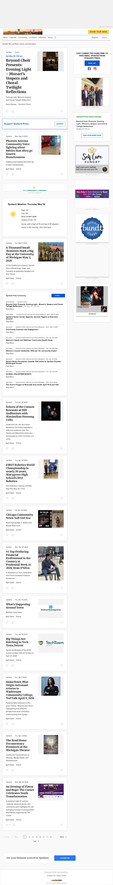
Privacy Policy (61, 883)
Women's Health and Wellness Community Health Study (29, 340)
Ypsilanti (9, 52)
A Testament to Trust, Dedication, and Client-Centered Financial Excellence (19, 576)
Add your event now (92, 135)
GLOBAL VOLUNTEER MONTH (18, 374)
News (5, 37)
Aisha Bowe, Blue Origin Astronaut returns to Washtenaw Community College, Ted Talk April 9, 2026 (20, 690)
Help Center (61, 876)
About (50, 37)
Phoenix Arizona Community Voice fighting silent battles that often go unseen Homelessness (19, 149)
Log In (104, 37)
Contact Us (51, 876)
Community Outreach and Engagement (22, 330)
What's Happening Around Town (18, 606)
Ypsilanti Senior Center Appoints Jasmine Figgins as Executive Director (32, 318)
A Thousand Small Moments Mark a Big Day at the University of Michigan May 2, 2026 (20, 254)
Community (22, 37)
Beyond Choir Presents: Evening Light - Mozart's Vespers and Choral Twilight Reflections (18, 76)
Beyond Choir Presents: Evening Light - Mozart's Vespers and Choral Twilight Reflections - (34, 305)
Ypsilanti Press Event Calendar (89, 117)
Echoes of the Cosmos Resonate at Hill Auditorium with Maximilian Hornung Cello (20, 413)
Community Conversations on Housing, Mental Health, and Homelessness (17, 758)
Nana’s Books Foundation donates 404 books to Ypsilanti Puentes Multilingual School (33, 362)
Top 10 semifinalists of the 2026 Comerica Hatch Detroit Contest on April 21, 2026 (20, 653)
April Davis (10, 169)
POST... (58, 296)
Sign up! (92, 63)
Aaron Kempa (11, 104)
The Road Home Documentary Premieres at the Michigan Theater (18, 745)
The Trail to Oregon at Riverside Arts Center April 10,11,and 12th (32, 385)
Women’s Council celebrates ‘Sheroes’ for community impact (31, 351)
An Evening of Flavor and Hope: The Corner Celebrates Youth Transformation (20, 791)
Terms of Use (51, 883)
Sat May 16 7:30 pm (14, 56)
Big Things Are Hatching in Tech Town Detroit (17, 642)
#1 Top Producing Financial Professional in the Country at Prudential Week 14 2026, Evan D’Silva (18, 560)
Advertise (42, 37)
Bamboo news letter (14, 612)
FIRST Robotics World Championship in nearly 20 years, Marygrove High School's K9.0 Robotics (20, 473)
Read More (10, 309)
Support (60, 124)
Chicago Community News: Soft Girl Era (19, 516)
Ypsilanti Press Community (16, 296)
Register (95, 37)
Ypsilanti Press (24, 104)
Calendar (12, 37)
